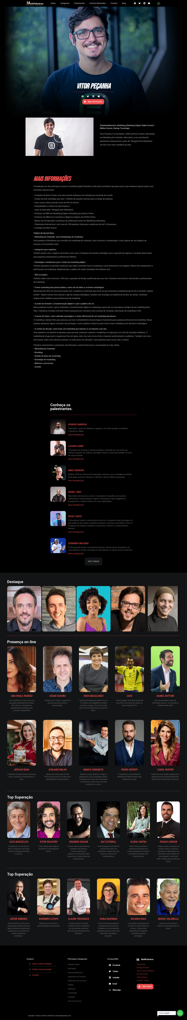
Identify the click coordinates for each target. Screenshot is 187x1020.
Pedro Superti (129, 769)
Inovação (71, 997)
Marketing (121, 125)
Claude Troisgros (78, 918)
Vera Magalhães (93, 695)
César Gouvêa (57, 695)
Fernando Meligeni (78, 543)
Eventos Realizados (97, 3)
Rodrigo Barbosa (77, 424)
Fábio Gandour (76, 470)
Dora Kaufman (108, 918)
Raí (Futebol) (108, 841)
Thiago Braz (141, 964)
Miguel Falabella (168, 918)
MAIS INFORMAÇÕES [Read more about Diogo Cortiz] (76, 532)
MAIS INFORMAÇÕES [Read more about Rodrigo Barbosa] (76, 435)
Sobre (53, 3)
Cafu (129, 695)
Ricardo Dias (138, 918)
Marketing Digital (133, 125)
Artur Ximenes (18, 918)
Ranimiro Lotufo (48, 918)
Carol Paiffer (165, 769)
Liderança (71, 989)
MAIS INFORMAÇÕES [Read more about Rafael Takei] (76, 505)
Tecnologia (125, 128)
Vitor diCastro (48, 841)
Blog (124, 3)
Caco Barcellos (18, 841)
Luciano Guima (76, 446)
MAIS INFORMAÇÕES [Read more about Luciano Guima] (76, 459)
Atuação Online (73, 964)
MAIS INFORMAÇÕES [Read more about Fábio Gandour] (76, 481)
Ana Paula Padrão (21, 695)
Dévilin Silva (21, 769)
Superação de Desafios (77, 977)
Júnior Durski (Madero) (145, 971)
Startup (116, 128)
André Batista (142, 977)
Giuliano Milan (57, 769)
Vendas (71, 985)
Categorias (64, 3)
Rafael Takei (74, 491)
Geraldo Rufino (142, 974)
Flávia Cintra (138, 841)
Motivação (72, 968)
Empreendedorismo (108, 125)
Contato (114, 3)
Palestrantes (79, 3)
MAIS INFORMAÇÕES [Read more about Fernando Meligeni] (76, 554)
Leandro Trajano (143, 980)
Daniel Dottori (165, 695)
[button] (135, 3)
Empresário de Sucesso (77, 981)
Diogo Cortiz (75, 516)
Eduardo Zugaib (78, 841)
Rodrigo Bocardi (143, 967)
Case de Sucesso (74, 1001)
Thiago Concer (168, 841)
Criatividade (72, 993)
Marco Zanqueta (93, 769)
